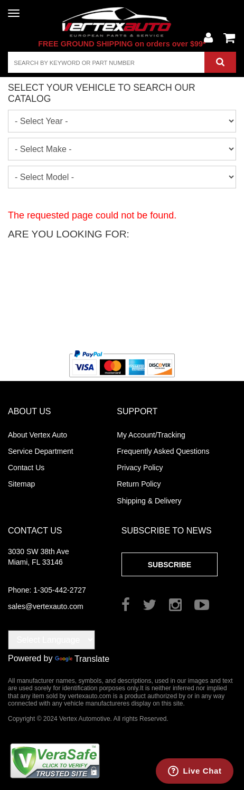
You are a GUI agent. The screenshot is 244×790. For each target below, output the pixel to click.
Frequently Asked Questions (163, 451)
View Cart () (229, 38)
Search (220, 62)
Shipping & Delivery (149, 501)
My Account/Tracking (151, 435)
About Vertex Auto (37, 435)
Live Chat (202, 770)
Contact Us (26, 467)
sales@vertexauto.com (45, 606)
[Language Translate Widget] (51, 640)
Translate (82, 658)
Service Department (40, 451)
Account (208, 38)
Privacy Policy (140, 467)
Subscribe (169, 564)
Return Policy (139, 484)
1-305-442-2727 (47, 590)
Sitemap (21, 484)
